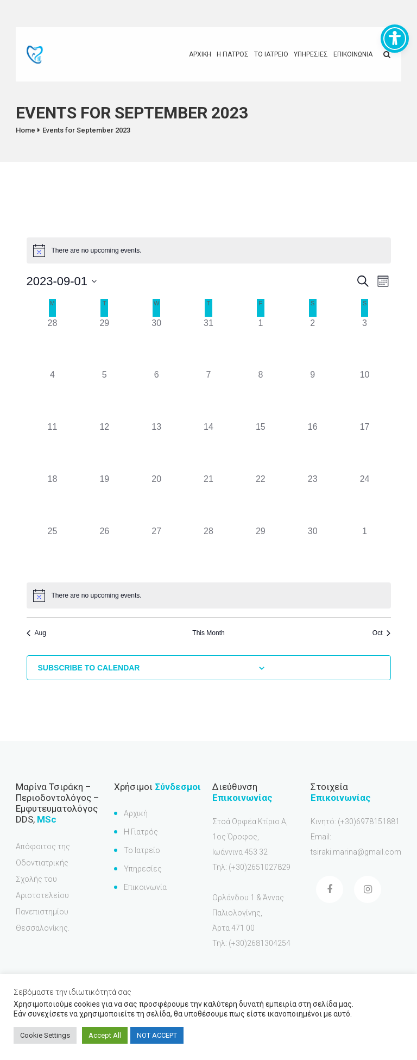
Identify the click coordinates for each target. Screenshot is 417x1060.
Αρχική (136, 813)
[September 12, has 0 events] (104, 447)
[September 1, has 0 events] (261, 343)
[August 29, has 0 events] (104, 343)
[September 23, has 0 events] (313, 499)
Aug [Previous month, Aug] (36, 633)
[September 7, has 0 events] (208, 394)
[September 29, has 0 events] (261, 551)
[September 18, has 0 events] (53, 499)
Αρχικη (200, 54)
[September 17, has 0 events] (365, 447)
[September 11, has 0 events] (53, 447)
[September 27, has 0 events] (156, 551)
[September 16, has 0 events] (313, 447)
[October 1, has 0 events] (365, 551)
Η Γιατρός (141, 831)
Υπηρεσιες (311, 54)
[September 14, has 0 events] (208, 447)
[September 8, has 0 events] (261, 394)
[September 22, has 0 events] (261, 499)
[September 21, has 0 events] (208, 499)
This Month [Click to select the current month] (208, 633)
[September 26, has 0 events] (104, 551)
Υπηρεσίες (143, 868)
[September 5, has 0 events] (104, 394)
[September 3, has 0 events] (365, 343)
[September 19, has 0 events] (104, 499)
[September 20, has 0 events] (156, 499)
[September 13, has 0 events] (156, 447)
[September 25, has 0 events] (53, 551)
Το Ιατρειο (271, 54)
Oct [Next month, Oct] (381, 633)
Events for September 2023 (86, 130)
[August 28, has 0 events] (53, 343)
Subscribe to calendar (89, 667)
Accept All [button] (105, 1035)
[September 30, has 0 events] (313, 551)
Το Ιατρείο (142, 850)
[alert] (209, 250)
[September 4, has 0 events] (53, 394)
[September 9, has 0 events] (313, 394)
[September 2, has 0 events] (313, 343)
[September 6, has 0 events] (156, 394)
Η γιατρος (233, 54)
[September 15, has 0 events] (261, 447)
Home (25, 130)
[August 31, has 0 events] (208, 343)
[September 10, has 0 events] (365, 394)
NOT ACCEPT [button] (157, 1035)
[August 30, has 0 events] (156, 343)
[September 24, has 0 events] (365, 499)
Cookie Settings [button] (45, 1035)
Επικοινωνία (145, 887)
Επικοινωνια (352, 54)
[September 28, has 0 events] (208, 551)
